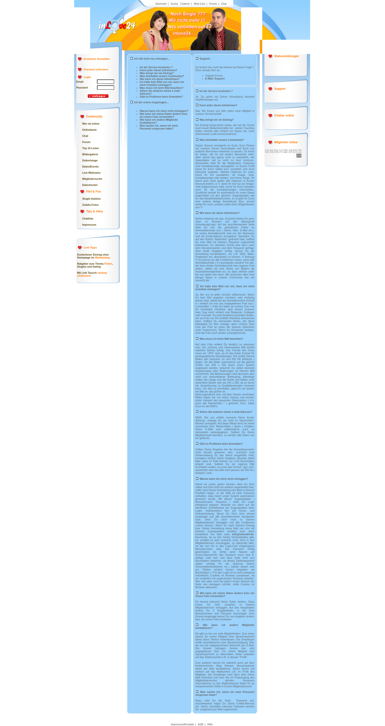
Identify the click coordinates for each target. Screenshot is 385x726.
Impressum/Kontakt (182, 724)
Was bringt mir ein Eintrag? (157, 73)
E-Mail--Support (215, 78)
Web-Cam (199, 3)
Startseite (161, 3)
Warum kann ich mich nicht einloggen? (164, 110)
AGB (200, 724)
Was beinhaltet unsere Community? (162, 76)
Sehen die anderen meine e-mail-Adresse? (223, 411)
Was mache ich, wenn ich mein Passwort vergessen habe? (159, 127)
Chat (223, 3)
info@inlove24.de (243, 534)
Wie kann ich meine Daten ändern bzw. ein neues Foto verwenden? (164, 115)
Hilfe (210, 724)
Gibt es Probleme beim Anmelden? (161, 96)
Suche (174, 3)
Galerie (185, 3)
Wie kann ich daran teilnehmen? (160, 79)
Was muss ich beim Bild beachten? (161, 87)
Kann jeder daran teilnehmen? (158, 70)
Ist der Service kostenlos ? (156, 67)
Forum (212, 3)
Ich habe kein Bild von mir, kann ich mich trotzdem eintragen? (162, 83)
